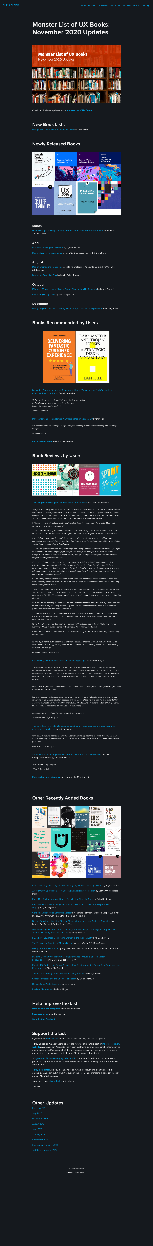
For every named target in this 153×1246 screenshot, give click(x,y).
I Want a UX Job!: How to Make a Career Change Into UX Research (64, 289)
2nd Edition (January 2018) (45, 1144)
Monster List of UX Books (109, 6)
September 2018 (40, 1139)
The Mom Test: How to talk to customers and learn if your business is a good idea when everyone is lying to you (74, 727)
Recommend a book (42, 441)
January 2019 (38, 1134)
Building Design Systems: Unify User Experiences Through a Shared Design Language (68, 958)
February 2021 (39, 1108)
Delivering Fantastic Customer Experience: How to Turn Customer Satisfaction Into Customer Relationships (72, 392)
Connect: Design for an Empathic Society (52, 912)
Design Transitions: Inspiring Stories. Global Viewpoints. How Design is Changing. (71, 921)
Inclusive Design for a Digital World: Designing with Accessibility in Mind (67, 885)
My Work (92, 6)
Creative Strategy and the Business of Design (54, 978)
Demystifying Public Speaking (46, 984)
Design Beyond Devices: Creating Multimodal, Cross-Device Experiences (67, 308)
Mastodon (84, 1172)
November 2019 (40, 1118)
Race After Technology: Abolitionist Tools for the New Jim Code (62, 899)
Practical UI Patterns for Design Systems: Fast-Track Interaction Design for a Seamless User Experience (76, 966)
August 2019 (38, 1123)
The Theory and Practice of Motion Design (52, 943)
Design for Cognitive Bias (44, 275)
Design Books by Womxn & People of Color (53, 129)
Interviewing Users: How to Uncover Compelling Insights (59, 660)
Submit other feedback (43, 1019)
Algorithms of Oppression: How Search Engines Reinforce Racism (63, 890)
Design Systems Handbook (45, 948)
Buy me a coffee (42, 1069)
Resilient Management (43, 989)
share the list (55, 1081)
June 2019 (37, 1129)
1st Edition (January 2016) (44, 1150)
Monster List (52, 1038)
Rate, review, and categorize (46, 777)
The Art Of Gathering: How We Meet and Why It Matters (59, 973)
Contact (136, 6)
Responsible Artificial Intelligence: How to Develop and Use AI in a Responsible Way (70, 906)
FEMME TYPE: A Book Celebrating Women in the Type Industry (62, 937)
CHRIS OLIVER (11, 5)
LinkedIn (68, 1172)
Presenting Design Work (43, 294)
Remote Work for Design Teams (47, 252)
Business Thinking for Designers (47, 247)
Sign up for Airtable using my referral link (55, 1058)
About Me (127, 6)
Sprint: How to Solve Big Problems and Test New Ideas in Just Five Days (67, 754)
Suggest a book (40, 1013)
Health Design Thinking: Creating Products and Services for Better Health (67, 230)
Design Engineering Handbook (47, 266)
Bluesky (76, 1172)
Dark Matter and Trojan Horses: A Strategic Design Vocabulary (62, 418)
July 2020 (37, 1113)
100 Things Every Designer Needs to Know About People (59, 502)
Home (83, 6)
